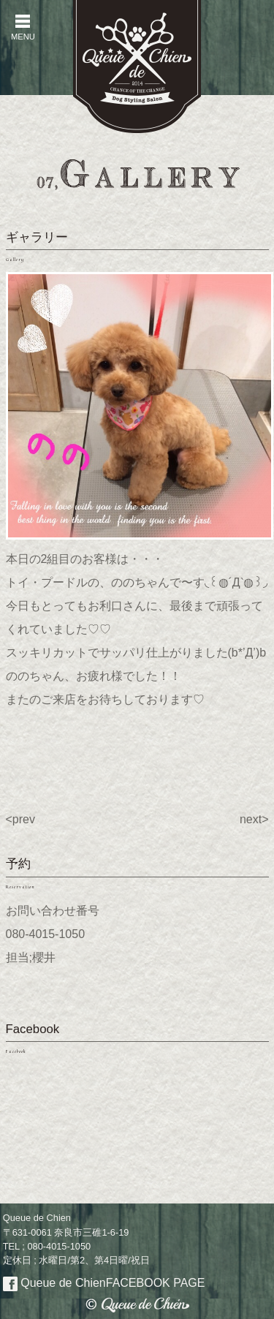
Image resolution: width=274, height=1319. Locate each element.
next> (254, 819)
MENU (22, 27)
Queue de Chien (104, 1283)
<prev (20, 819)
